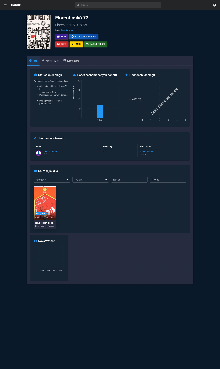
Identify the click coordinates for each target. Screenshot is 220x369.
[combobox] (52, 180)
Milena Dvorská (162, 153)
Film (61, 36)
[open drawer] (5, 5)
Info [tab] (33, 60)
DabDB (16, 5)
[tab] (50, 61)
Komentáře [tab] (71, 60)
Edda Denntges (50, 153)
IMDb (76, 44)
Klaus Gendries (67, 30)
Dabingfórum (95, 44)
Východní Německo (83, 36)
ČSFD (61, 44)
